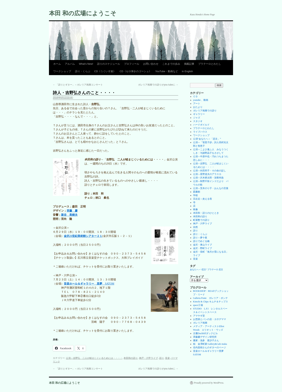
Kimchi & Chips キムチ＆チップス (210, 301)
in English (187, 71)
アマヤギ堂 (199, 315)
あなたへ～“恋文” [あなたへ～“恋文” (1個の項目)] (198, 269)
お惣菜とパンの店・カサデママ (209, 319)
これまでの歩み (171, 63)
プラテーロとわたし (209, 63)
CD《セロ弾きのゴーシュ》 (135, 71)
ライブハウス (200, 131)
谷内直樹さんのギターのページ (209, 347)
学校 (195, 195)
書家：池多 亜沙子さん (206, 340)
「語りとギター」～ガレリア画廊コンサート (78, 84)
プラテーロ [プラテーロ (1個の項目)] (212, 269)
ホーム (57, 63)
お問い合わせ (150, 63)
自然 (195, 227)
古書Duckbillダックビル (205, 333)
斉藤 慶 (72, 210)
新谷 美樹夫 (69, 214)
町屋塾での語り (201, 220)
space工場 (198, 305)
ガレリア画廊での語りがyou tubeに (158, 84)
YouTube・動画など (166, 71)
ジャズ (196, 117)
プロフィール (131, 63)
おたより (197, 107)
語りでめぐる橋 (201, 241)
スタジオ (197, 121)
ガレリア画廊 (200, 322)
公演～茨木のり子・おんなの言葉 (210, 188)
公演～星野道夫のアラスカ (207, 174)
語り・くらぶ (82, 71)
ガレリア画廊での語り (205, 110)
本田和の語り (131, 358)
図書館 (196, 191)
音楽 (167, 358)
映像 (195, 209)
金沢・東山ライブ (202, 244)
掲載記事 (189, 63)
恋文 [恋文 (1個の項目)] (221, 269)
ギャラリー (199, 114)
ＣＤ (195, 96)
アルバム (70, 63)
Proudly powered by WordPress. (209, 382)
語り (161, 358)
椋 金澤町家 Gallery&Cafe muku (210, 344)
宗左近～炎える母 (202, 198)
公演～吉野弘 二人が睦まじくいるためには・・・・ (94, 358)
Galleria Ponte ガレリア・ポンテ (210, 298)
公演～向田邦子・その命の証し (209, 170)
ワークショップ (62, 71)
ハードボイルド (201, 124)
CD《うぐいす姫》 (105, 71)
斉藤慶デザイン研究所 (205, 337)
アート (196, 103)
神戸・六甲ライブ (148, 358)
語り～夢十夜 (200, 237)
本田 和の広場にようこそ (82, 13)
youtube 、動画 (200, 100)
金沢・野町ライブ (202, 248)
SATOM (89, 283)
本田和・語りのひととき (206, 213)
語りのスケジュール (108, 63)
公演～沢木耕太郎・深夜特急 (208, 177)
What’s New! (86, 63)
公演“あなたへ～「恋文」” (207, 138)
